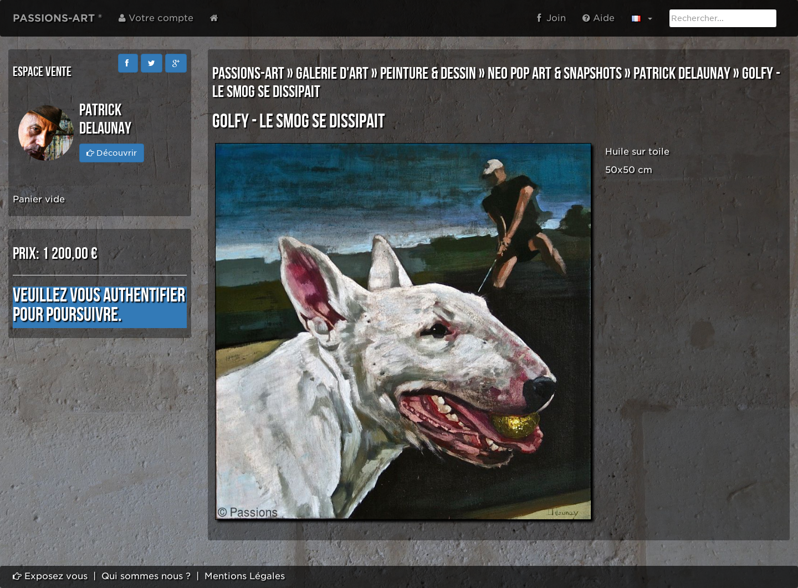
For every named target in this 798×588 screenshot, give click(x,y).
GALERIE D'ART (332, 74)
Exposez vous (50, 576)
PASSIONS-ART (248, 74)
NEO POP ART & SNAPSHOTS (555, 74)
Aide (598, 18)
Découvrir (111, 153)
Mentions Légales (244, 576)
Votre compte (156, 18)
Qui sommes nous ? (146, 576)
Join (551, 18)
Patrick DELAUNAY (681, 74)
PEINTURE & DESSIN (428, 74)
